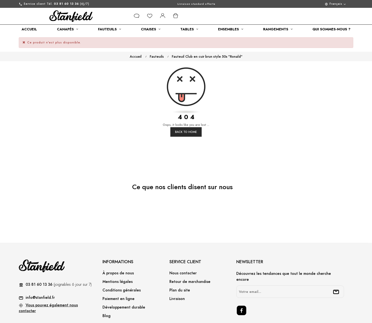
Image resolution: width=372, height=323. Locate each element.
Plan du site (179, 272)
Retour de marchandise (189, 263)
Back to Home (186, 114)
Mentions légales (117, 263)
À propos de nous (118, 255)
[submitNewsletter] (336, 274)
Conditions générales (121, 272)
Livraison (177, 280)
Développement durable (123, 289)
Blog (106, 297)
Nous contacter (183, 255)
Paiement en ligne (118, 280)
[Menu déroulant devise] (308, 4)
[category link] (29, 29)
